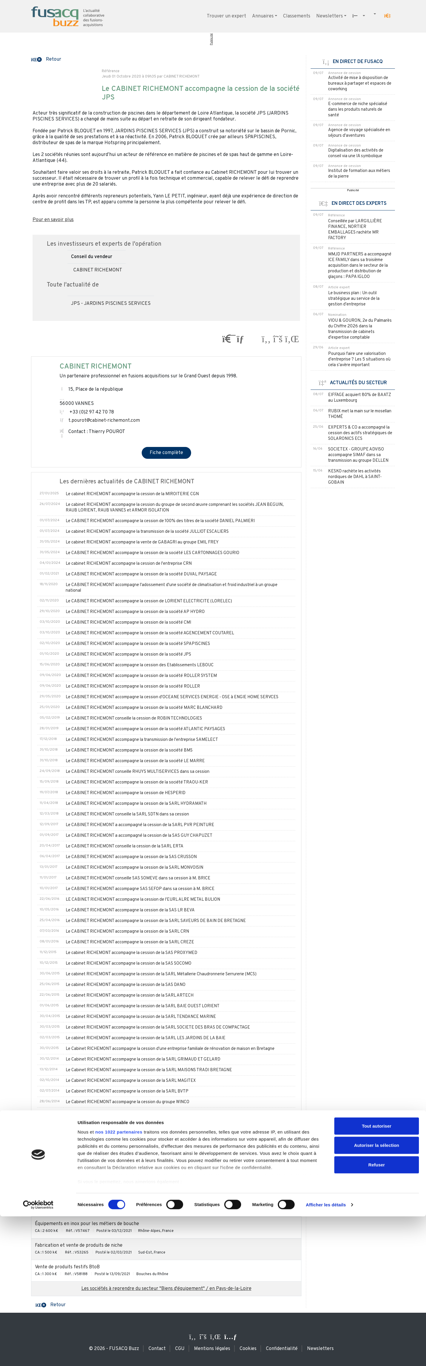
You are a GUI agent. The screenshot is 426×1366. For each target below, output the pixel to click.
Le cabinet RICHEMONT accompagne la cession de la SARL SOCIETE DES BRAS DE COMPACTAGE (158, 1027)
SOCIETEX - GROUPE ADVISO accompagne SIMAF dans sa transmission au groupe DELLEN (358, 455)
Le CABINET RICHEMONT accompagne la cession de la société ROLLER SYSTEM (141, 676)
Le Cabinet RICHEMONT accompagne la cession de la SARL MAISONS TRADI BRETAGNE (149, 1070)
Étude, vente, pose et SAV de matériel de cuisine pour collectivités (106, 1181)
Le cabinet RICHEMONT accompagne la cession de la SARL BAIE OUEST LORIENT (143, 1006)
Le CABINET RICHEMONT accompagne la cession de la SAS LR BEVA (130, 910)
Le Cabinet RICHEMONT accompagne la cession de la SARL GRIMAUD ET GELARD (143, 1059)
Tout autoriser (376, 1275)
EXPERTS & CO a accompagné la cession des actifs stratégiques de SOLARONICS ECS (360, 433)
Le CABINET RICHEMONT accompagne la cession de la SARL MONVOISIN (134, 868)
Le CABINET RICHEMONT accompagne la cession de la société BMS (129, 750)
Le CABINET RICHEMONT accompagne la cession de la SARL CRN (127, 931)
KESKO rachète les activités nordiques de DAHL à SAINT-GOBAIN (355, 477)
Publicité (211, 39)
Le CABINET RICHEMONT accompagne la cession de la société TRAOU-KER (137, 782)
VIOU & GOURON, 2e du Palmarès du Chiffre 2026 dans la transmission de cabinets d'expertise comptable (360, 329)
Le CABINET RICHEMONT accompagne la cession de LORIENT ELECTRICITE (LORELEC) (149, 601)
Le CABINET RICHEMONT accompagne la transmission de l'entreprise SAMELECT (142, 740)
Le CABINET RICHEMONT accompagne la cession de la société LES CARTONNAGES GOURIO (152, 553)
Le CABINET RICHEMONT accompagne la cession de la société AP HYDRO (135, 612)
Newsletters (329, 16)
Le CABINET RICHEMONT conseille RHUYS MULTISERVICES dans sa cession (137, 772)
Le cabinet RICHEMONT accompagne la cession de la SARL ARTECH (129, 995)
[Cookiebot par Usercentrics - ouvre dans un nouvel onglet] (38, 1354)
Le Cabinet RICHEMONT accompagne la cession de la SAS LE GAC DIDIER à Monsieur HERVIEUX (156, 1123)
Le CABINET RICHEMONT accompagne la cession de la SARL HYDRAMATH (136, 804)
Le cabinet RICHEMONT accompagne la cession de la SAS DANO (125, 985)
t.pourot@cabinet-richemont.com (104, 421)
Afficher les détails (326, 1354)
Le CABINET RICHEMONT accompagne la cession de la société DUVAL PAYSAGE (141, 574)
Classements (296, 16)
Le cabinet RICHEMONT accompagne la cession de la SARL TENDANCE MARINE (141, 1017)
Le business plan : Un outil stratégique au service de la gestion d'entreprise (354, 298)
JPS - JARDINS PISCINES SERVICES (111, 304)
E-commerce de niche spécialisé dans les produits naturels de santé (357, 109)
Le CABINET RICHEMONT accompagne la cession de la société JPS (128, 654)
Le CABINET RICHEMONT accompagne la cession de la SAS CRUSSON (131, 857)
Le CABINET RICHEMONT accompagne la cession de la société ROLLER (133, 686)
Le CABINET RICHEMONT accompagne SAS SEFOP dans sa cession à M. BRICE (140, 889)
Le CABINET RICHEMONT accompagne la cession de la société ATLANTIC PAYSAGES (145, 729)
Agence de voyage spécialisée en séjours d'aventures (359, 133)
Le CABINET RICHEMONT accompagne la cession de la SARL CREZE (130, 942)
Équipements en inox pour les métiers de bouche (87, 1224)
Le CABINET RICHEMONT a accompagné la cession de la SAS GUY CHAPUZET (139, 836)
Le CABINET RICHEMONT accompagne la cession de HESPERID (125, 793)
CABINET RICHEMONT (97, 270)
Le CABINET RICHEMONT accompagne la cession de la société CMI (128, 622)
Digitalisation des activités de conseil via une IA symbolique (355, 153)
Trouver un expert (226, 16)
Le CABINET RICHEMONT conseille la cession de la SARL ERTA (124, 846)
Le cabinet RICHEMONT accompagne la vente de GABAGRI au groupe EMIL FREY (142, 542)
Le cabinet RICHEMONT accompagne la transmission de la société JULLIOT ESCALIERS (147, 532)
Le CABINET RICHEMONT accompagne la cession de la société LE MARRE (135, 761)
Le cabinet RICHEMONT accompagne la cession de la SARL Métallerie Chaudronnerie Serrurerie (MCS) (161, 974)
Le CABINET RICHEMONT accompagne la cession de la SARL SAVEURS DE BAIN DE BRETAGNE (156, 921)
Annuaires (263, 16)
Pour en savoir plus (53, 220)
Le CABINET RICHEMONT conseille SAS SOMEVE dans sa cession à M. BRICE (138, 878)
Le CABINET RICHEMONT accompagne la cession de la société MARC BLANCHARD (144, 708)
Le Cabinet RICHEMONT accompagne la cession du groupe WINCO (127, 1102)
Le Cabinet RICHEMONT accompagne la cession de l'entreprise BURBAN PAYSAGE (143, 1113)
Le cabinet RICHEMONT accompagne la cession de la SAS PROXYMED (131, 953)
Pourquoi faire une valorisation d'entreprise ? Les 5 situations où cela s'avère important (359, 359)
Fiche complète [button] (166, 453)
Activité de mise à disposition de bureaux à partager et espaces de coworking (359, 83)
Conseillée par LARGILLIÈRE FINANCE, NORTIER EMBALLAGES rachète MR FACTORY (355, 229)
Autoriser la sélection (376, 1294)
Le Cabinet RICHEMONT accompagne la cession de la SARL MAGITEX (131, 1081)
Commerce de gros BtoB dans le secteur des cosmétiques (96, 1202)
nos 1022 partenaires (118, 1281)
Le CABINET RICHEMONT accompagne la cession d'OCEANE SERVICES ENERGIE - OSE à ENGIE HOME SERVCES (172, 697)
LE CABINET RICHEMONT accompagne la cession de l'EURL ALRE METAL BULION (143, 899)
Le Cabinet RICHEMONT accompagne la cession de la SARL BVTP (127, 1091)
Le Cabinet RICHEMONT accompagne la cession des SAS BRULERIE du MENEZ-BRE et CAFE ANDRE (161, 1134)
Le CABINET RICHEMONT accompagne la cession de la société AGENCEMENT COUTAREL (150, 633)
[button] (387, 16)
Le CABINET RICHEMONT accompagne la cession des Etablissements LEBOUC (140, 665)
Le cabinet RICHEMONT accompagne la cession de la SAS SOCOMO (128, 963)
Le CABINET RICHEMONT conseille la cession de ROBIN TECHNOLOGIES (134, 718)
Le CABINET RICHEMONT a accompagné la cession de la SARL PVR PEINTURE (140, 825)
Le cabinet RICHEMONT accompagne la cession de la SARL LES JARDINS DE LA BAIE (145, 1038)
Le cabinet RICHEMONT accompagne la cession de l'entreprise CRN (129, 564)
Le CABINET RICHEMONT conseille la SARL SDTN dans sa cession (127, 814)
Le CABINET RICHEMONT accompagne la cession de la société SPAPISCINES (138, 644)
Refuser (376, 1314)
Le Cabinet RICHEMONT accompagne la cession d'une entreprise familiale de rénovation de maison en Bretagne (170, 1049)
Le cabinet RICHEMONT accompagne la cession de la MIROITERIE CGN (132, 494)
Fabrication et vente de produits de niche (78, 1245)
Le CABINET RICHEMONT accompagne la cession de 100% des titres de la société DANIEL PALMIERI (160, 521)
